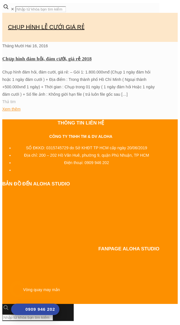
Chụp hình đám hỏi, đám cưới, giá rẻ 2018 (47, 59)
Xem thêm (11, 109)
